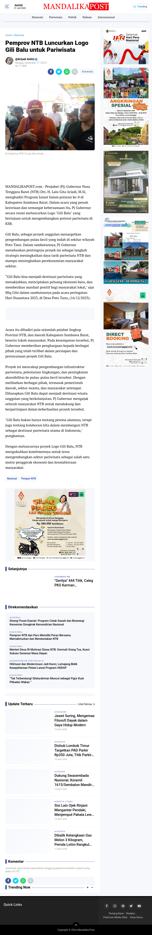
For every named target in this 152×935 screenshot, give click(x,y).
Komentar (87, 71)
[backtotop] (76, 925)
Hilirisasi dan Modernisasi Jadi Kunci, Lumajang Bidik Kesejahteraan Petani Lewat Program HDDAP (43, 665)
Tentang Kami (116, 913)
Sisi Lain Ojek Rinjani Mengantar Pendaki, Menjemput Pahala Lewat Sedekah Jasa (74, 810)
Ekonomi (37, 17)
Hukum (87, 17)
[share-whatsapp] (67, 72)
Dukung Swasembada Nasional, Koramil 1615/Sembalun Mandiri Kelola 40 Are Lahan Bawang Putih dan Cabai (73, 780)
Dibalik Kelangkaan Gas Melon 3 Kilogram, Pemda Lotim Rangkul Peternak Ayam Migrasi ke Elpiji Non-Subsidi (73, 840)
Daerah (60, 742)
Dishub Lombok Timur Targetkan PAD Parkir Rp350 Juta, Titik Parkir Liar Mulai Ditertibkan (73, 750)
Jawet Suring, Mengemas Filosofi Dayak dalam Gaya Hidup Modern (74, 720)
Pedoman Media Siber (115, 917)
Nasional (12, 478)
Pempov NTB (28, 478)
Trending (142, 6)
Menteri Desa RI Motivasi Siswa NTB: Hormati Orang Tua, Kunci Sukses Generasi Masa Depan (50, 651)
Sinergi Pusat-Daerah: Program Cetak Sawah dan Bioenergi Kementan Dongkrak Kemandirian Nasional (47, 622)
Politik (72, 17)
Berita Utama (64, 802)
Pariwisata (55, 17)
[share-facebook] (51, 72)
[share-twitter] (59, 72)
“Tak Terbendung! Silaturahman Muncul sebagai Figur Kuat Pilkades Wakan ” (47, 680)
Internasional (106, 17)
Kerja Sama (136, 917)
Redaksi (130, 913)
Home (8, 35)
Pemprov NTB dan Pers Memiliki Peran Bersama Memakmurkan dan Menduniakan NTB (40, 637)
